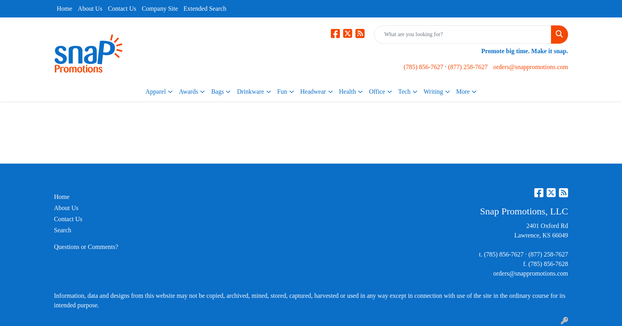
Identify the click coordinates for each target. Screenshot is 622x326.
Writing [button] (433, 91)
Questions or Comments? (86, 246)
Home (64, 8)
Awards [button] (188, 91)
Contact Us (122, 8)
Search (62, 230)
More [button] (463, 91)
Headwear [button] (313, 91)
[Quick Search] (462, 34)
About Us (90, 8)
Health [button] (347, 91)
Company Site (160, 8)
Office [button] (377, 91)
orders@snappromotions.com (530, 67)
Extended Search (205, 8)
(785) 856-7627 (423, 67)
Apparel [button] (156, 91)
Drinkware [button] (250, 91)
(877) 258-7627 (468, 67)
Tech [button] (404, 91)
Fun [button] (282, 91)
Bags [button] (217, 91)
